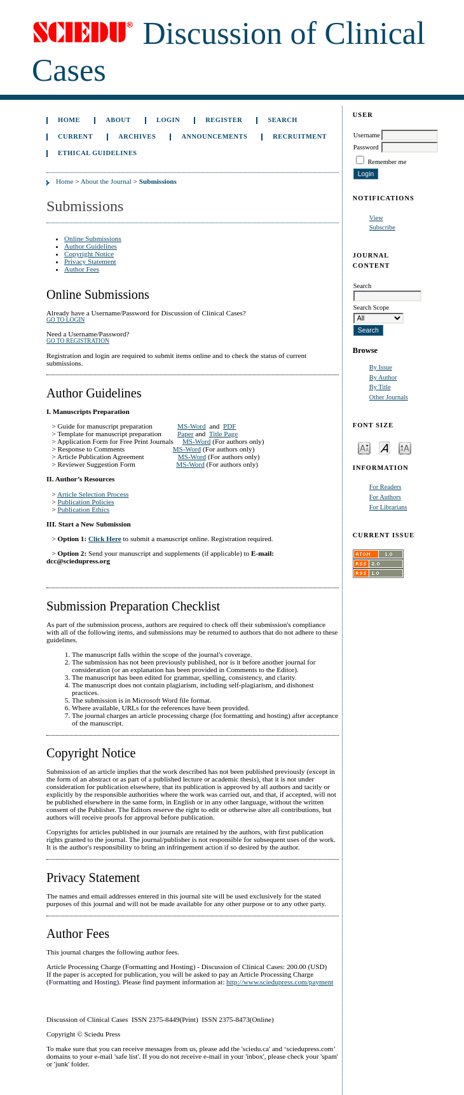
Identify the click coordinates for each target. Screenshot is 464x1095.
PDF (229, 426)
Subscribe (382, 227)
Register (223, 119)
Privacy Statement (90, 261)
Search (282, 119)
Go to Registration (77, 341)
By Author (383, 377)
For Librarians (388, 507)
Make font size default (384, 447)
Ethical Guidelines (97, 152)
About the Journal (106, 181)
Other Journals (388, 397)
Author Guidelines (90, 246)
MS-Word (191, 426)
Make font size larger (405, 447)
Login (168, 119)
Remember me (386, 161)
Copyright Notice (89, 254)
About (118, 119)
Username (366, 135)
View (376, 217)
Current (75, 136)
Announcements (214, 136)
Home (69, 119)
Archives (137, 136)
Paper (185, 433)
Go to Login (65, 320)
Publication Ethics (84, 509)
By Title (380, 386)
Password (366, 147)
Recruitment (300, 136)
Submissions (158, 181)
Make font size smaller (364, 447)
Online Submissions (92, 238)
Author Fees (81, 269)
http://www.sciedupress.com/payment (279, 982)
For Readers (385, 486)
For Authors (385, 496)
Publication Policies (86, 502)
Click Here (104, 538)
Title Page (223, 433)
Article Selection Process (92, 494)
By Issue (380, 367)
